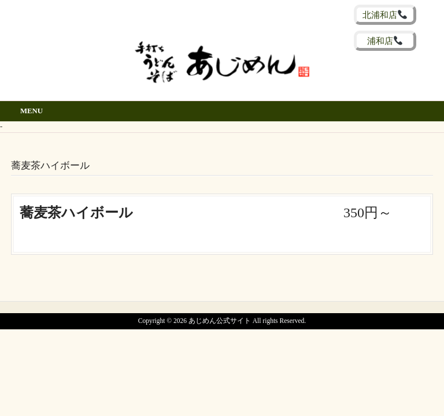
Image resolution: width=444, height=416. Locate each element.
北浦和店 (384, 15)
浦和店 (384, 41)
